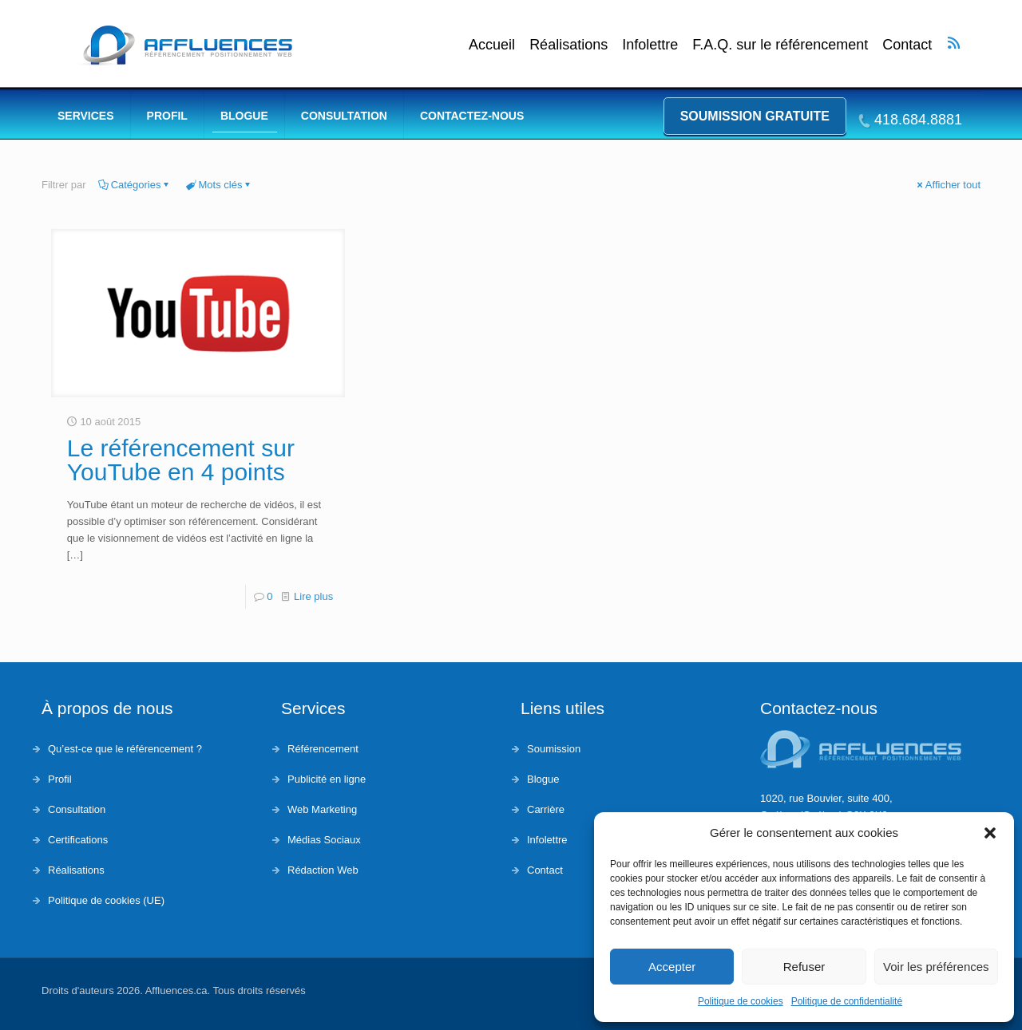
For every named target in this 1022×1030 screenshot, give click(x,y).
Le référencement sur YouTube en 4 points (181, 460)
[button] (990, 833)
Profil (60, 779)
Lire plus (313, 596)
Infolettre (650, 45)
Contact (907, 45)
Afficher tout (947, 185)
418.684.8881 (918, 120)
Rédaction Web (322, 870)
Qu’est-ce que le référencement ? (125, 749)
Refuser (804, 966)
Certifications (78, 840)
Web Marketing (322, 809)
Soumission (553, 749)
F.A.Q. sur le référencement (780, 45)
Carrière (545, 809)
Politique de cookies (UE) (106, 900)
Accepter (671, 966)
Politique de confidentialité (846, 1001)
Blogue (543, 779)
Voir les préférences (936, 966)
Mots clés (219, 185)
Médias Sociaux (324, 840)
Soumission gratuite (755, 116)
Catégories (135, 185)
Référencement (322, 749)
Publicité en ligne (326, 779)
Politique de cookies (740, 1001)
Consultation (76, 809)
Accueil (492, 45)
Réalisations (568, 45)
